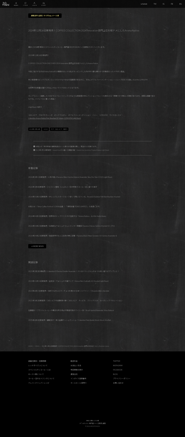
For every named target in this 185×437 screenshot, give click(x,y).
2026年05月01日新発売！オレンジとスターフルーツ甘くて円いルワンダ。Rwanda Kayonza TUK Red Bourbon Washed (74, 197)
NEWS (45, 129)
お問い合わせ (118, 383)
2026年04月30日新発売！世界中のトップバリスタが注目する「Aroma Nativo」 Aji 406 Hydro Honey (67, 216)
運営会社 (74, 374)
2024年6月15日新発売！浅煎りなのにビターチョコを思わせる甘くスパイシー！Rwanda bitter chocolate (68, 291)
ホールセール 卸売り (79, 383)
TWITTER (116, 361)
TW (155, 4)
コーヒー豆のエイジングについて (41, 378)
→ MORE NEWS (37, 246)
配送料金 (74, 361)
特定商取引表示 (77, 370)
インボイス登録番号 (78, 378)
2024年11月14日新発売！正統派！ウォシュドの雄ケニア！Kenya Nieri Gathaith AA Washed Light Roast (68, 281)
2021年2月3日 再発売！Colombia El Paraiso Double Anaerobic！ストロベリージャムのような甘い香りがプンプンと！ (73, 271)
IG (164, 4)
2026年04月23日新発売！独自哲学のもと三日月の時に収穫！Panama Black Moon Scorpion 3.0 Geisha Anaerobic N (72, 236)
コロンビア (58, 129)
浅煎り (65, 129)
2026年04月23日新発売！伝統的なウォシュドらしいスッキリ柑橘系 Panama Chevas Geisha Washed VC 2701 (71, 226)
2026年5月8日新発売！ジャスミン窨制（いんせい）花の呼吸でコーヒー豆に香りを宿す (62, 187)
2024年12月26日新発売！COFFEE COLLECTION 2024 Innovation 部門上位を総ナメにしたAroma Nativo (75, 346)
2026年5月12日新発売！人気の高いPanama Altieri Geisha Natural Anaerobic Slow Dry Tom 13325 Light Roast (70, 177)
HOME (30, 346)
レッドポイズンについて (37, 365)
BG (180, 4)
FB (172, 4)
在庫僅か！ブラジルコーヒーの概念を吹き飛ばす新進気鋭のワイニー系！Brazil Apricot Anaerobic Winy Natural (71, 310)
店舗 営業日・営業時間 (37, 361)
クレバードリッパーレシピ (38, 383)
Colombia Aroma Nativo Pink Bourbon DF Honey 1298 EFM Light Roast (54, 118)
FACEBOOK (117, 370)
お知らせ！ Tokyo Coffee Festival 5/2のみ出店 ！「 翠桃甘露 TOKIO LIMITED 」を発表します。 (64, 206)
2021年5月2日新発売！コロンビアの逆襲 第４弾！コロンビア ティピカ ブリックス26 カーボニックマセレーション (75, 300)
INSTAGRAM (117, 365)
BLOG (115, 374)
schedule (144, 4)
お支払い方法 (76, 365)
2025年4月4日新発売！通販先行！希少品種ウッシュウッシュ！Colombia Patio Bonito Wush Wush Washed (69, 320)
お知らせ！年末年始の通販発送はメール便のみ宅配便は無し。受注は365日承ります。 (67, 146)
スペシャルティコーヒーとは (39, 370)
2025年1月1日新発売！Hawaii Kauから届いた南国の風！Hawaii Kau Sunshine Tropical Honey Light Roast (72, 150)
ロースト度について (36, 374)
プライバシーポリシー (121, 378)
